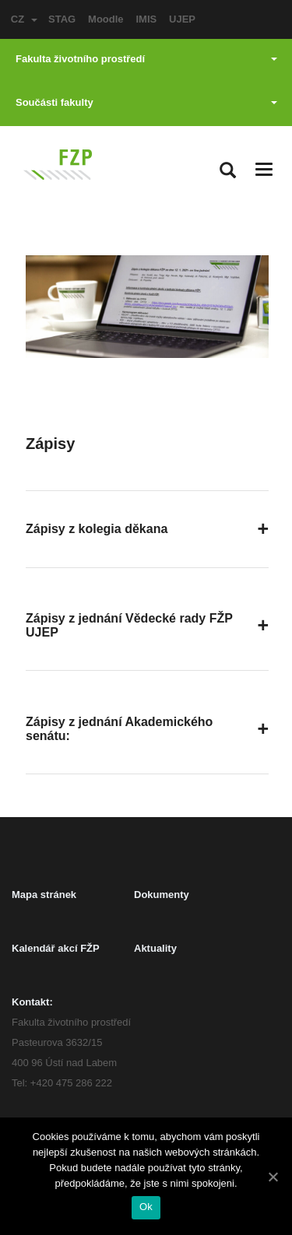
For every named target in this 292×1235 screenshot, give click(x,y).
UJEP (182, 19)
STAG (62, 19)
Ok (146, 1206)
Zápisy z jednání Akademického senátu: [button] (119, 728)
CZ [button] (24, 19)
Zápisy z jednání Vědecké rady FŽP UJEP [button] (129, 625)
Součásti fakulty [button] (146, 102)
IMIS (146, 19)
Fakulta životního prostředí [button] (146, 59)
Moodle (106, 19)
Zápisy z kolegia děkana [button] (96, 528)
